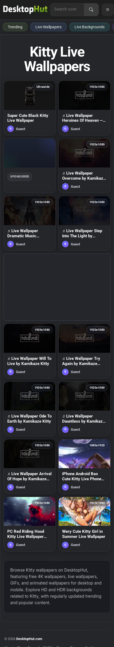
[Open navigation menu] (108, 10)
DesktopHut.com (29, 639)
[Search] (91, 10)
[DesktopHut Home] (25, 9)
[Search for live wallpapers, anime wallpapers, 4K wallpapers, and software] (67, 9)
